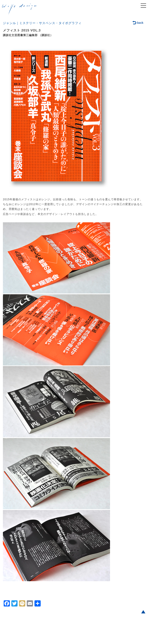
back (138, 23)
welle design (19, 9)
